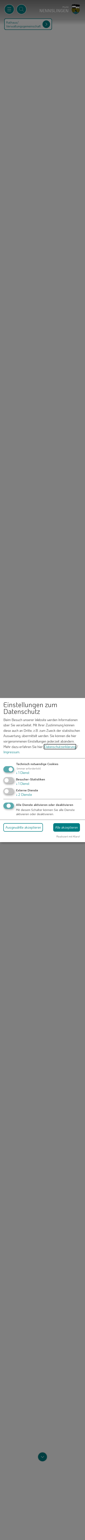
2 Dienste (24, 794)
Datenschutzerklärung (60, 746)
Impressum (11, 752)
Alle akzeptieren (66, 827)
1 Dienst (22, 772)
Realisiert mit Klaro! (68, 836)
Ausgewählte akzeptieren (23, 827)
